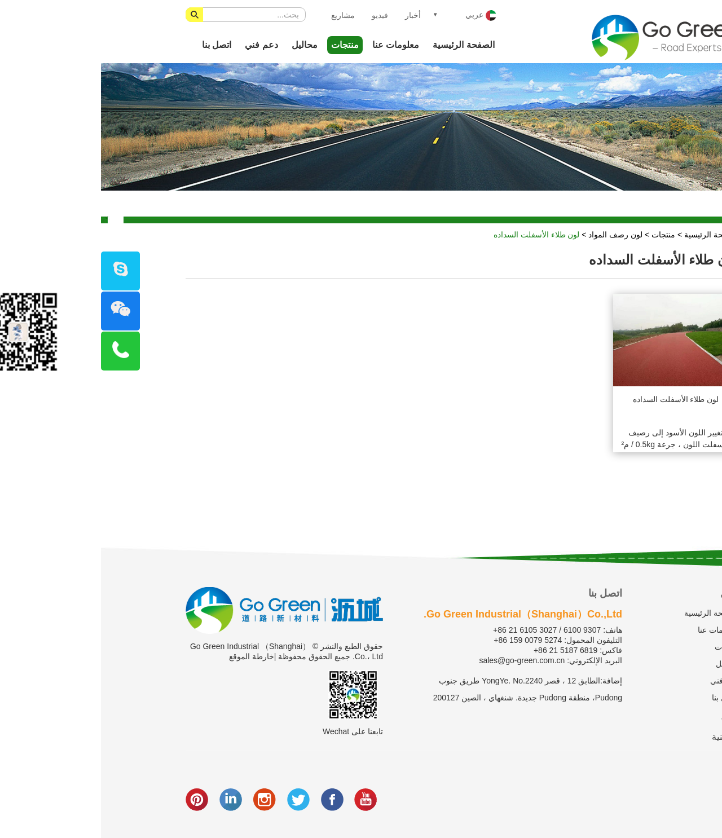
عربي (379, 15)
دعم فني (160, 45)
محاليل (204, 45)
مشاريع (242, 15)
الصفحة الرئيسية (362, 45)
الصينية (624, 737)
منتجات (244, 45)
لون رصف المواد (514, 234)
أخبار (312, 15)
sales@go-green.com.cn (421, 660)
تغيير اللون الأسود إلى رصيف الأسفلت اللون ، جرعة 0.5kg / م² (574, 438)
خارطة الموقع (150, 656)
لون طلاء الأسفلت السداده (436, 234)
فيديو (279, 15)
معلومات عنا (294, 45)
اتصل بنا (115, 45)
